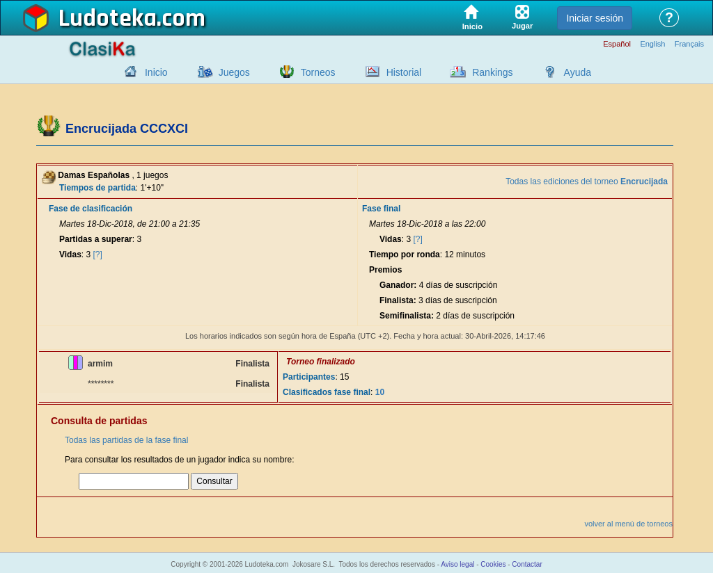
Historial (404, 72)
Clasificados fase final (326, 392)
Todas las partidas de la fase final (126, 440)
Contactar (527, 564)
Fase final (381, 208)
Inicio (156, 72)
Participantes (309, 377)
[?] (97, 254)
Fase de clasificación (90, 208)
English (652, 44)
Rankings (492, 72)
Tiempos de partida (97, 188)
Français (689, 44)
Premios (385, 270)
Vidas (70, 254)
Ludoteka (107, 18)
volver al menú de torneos (628, 523)
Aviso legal (457, 564)
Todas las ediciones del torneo (587, 181)
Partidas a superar (95, 239)
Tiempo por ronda (404, 254)
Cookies (493, 564)
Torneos (318, 72)
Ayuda (577, 72)
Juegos (234, 72)
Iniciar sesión (594, 18)
